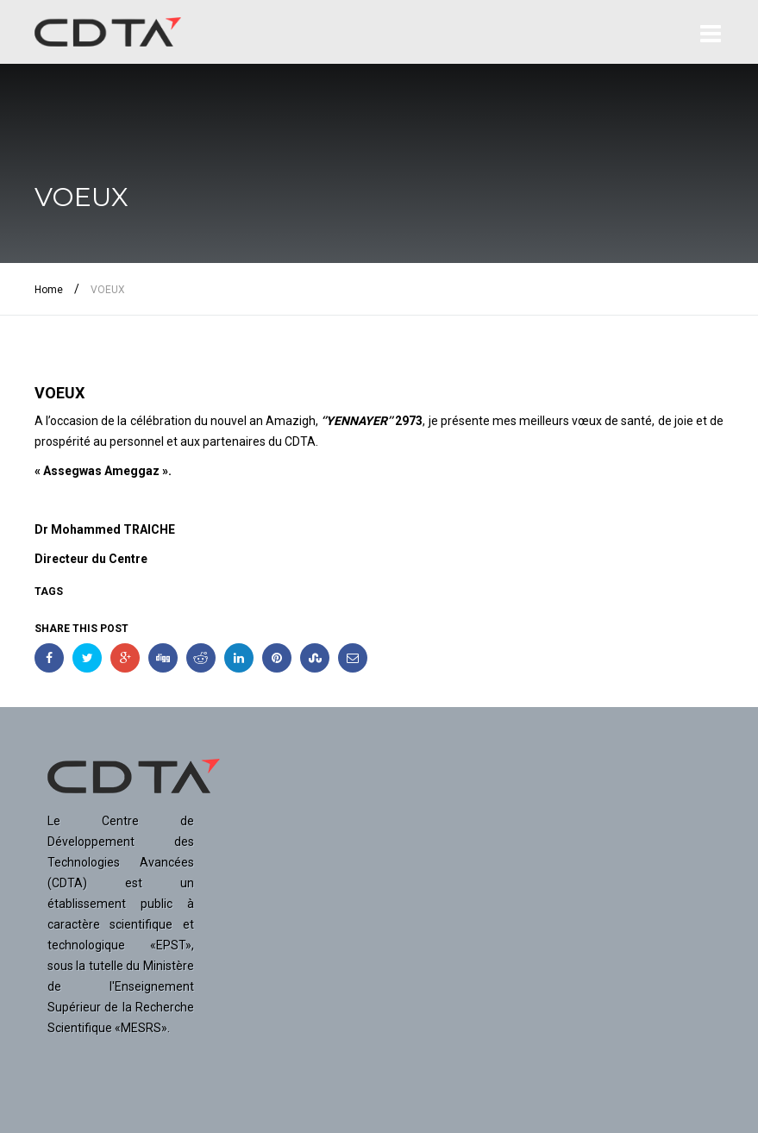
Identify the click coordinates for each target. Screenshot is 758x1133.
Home (48, 290)
